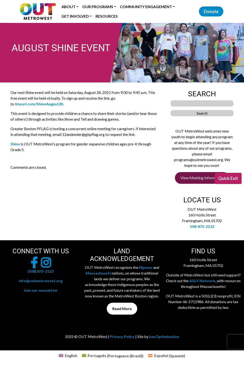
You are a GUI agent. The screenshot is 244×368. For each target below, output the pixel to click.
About (68, 6)
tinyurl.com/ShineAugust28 (39, 104)
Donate (211, 11)
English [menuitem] (71, 355)
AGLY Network (202, 280)
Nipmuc (145, 267)
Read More (122, 308)
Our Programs (97, 6)
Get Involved (75, 16)
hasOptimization (164, 336)
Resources (107, 16)
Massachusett (98, 273)
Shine (15, 144)
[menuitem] (67, 355)
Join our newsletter (41, 290)
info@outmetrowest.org (40, 280)
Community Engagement (146, 6)
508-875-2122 (202, 226)
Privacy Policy (122, 336)
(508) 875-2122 (41, 271)
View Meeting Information (202, 177)
